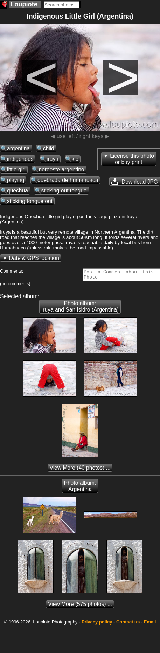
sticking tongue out (30, 201)
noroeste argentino (61, 169)
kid (75, 159)
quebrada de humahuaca (67, 180)
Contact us (128, 624)
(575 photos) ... (80, 606)
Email (150, 624)
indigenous (20, 159)
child (48, 148)
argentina (18, 148)
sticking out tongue (63, 191)
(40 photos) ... (80, 470)
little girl (16, 169)
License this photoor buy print (132, 159)
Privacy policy (97, 624)
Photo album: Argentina (80, 488)
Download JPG (134, 181)
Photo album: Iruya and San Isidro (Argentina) (80, 308)
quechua (17, 191)
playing (15, 180)
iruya (52, 159)
